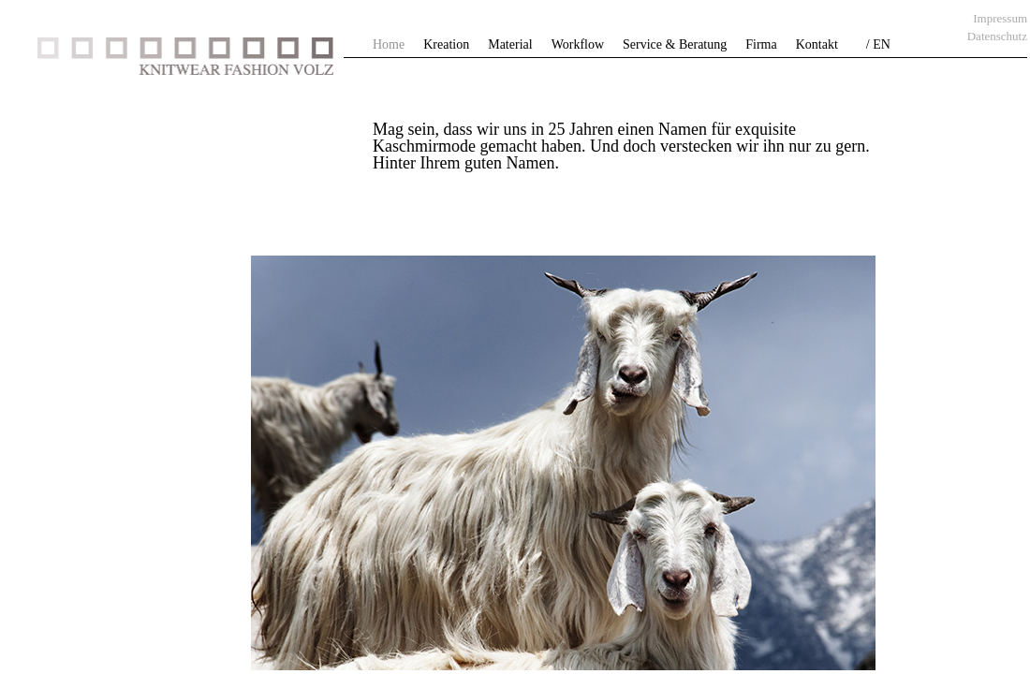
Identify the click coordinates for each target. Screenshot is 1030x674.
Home (389, 44)
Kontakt (817, 44)
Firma (760, 44)
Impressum (1000, 18)
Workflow (578, 44)
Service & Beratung (675, 44)
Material (510, 44)
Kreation (446, 44)
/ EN (878, 44)
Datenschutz (997, 36)
